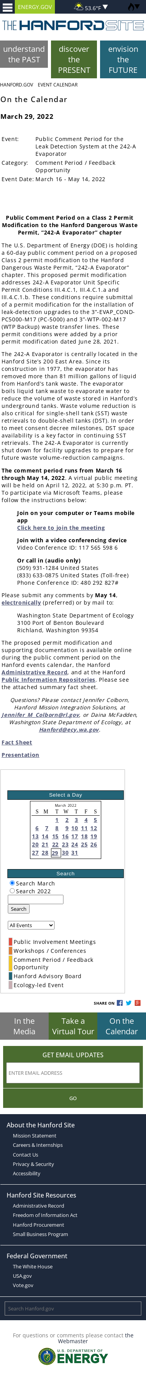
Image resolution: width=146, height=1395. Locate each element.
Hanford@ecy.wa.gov (69, 729)
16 (65, 836)
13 (35, 836)
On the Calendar (122, 1026)
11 (84, 828)
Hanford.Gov (16, 84)
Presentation (20, 754)
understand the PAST (24, 54)
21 (45, 844)
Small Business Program (40, 1234)
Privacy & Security (33, 1163)
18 (84, 836)
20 (35, 844)
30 (65, 852)
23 (65, 844)
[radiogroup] (12, 882)
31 (74, 852)
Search (18, 908)
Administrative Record (34, 672)
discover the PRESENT (74, 59)
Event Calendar (57, 84)
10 (74, 828)
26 (93, 844)
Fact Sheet (17, 742)
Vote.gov (23, 1285)
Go (73, 1098)
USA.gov (22, 1275)
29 (55, 853)
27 (35, 852)
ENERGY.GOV (35, 7)
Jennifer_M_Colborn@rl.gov (40, 714)
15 (55, 836)
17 (74, 836)
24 (74, 844)
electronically (21, 602)
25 (84, 844)
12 (93, 828)
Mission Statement (34, 1135)
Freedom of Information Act (45, 1215)
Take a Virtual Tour (73, 1026)
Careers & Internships (38, 1144)
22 (55, 844)
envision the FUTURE (123, 59)
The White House (33, 1266)
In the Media (24, 1026)
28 (45, 852)
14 (45, 836)
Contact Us (25, 1154)
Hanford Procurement (38, 1224)
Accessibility (26, 1173)
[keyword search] (35, 899)
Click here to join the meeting (61, 527)
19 (93, 836)
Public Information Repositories (48, 679)
